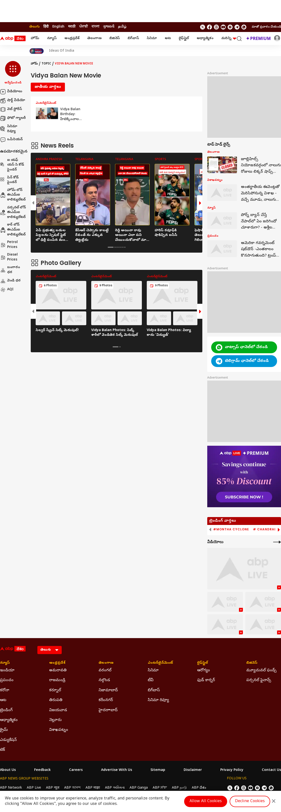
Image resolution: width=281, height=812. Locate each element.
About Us (8, 770)
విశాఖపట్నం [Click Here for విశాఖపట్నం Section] (58, 730)
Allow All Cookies (206, 801)
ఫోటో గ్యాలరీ (13, 118)
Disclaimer (193, 770)
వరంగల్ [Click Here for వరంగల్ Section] (105, 670)
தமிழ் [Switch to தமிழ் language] (122, 27)
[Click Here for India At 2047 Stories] (36, 51)
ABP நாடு (179, 788)
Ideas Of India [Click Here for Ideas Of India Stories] (61, 51)
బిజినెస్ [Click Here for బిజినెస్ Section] (251, 663)
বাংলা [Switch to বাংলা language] (95, 27)
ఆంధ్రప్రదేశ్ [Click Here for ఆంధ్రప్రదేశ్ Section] (57, 663)
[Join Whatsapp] (244, 27)
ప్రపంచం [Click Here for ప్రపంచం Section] (7, 680)
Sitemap (157, 770)
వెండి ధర (10, 281)
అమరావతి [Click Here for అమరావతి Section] (58, 670)
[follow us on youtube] (223, 27)
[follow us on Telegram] (237, 27)
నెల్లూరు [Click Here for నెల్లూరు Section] (55, 720)
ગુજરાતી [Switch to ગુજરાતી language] (108, 27)
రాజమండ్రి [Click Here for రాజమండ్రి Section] (57, 680)
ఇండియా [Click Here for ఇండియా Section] (7, 670)
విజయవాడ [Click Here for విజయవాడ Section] (58, 710)
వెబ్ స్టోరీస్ (11, 109)
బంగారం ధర (10, 270)
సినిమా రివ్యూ (8, 129)
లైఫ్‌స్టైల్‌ (184, 38)
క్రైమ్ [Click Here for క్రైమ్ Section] (4, 730)
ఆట (168, 38)
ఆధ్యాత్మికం (205, 38)
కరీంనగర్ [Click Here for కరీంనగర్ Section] (106, 700)
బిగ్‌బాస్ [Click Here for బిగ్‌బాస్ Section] (154, 690)
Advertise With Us (116, 770)
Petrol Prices (9, 245)
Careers (76, 770)
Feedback (42, 770)
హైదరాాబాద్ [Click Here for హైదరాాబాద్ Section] (108, 710)
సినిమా (152, 38)
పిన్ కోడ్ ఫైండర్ (9, 180)
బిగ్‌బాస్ (133, 38)
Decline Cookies (250, 801)
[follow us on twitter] (203, 27)
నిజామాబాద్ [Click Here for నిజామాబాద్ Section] (108, 690)
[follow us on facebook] (209, 27)
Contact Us (271, 770)
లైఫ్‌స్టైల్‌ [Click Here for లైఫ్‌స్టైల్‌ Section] (202, 663)
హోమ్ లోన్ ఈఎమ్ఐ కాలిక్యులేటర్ (13, 195)
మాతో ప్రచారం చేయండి (266, 27)
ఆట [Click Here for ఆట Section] (3, 700)
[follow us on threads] (216, 27)
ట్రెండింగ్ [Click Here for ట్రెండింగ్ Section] (6, 710)
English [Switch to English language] (58, 27)
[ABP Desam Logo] (13, 39)
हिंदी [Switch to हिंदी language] (46, 27)
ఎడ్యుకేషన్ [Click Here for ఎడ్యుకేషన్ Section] (8, 740)
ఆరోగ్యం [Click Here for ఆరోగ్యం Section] (203, 670)
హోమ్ (35, 38)
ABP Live (34, 788)
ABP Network (11, 788)
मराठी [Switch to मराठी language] (71, 27)
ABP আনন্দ (72, 788)
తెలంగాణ (94, 38)
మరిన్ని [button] (228, 38)
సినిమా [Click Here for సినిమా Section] (153, 670)
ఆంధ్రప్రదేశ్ (71, 38)
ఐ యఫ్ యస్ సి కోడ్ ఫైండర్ (12, 165)
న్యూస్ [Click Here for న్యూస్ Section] (5, 663)
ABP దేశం (199, 788)
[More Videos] (277, 542)
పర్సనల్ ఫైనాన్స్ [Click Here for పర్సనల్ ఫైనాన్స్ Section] (258, 680)
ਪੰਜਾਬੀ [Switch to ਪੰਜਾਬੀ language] (83, 27)
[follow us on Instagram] (230, 27)
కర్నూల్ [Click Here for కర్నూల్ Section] (55, 690)
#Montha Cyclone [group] (231, 529)
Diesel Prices (9, 257)
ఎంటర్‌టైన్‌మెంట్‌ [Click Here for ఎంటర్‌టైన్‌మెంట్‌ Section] (160, 663)
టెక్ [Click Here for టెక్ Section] (2, 750)
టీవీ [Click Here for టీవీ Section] (150, 680)
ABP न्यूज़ (52, 788)
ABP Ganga (139, 788)
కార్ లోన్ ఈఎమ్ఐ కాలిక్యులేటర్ (13, 230)
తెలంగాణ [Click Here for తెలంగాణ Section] (106, 663)
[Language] (49, 650)
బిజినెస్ (114, 38)
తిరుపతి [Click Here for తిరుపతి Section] (55, 700)
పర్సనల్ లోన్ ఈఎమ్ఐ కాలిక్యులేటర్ (13, 212)
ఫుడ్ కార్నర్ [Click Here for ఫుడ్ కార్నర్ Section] (206, 680)
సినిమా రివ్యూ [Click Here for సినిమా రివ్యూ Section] (158, 700)
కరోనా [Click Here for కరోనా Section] (4, 690)
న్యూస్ (52, 38)
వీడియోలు (11, 92)
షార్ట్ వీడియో (12, 101)
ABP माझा (93, 788)
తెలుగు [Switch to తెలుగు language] (34, 27)
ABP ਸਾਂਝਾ (160, 788)
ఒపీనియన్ (11, 140)
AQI (7, 290)
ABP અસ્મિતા (115, 788)
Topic (46, 64)
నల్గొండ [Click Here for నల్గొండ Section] (104, 680)
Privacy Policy (231, 770)
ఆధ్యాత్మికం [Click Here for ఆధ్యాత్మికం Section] (9, 720)
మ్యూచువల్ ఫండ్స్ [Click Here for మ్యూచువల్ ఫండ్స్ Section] (261, 670)
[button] (13, 73)
